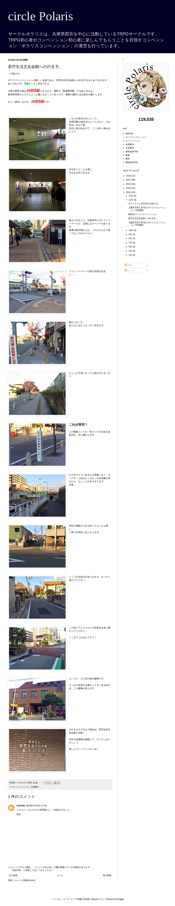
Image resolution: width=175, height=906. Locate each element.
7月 (131, 242)
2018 (129, 176)
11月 (131, 200)
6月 (131, 246)
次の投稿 (13, 875)
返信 (18, 814)
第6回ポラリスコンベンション (142, 214)
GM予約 (129, 133)
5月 (131, 251)
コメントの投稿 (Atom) (24, 880)
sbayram (95, 899)
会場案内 (35, 787)
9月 (131, 234)
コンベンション (23, 787)
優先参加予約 (132, 162)
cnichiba (20, 805)
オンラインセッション (136, 137)
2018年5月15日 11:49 (36, 805)
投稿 (128, 265)
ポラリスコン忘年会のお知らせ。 (144, 203)
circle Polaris (40, 16)
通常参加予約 (132, 151)
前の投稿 (107, 875)
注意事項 (130, 148)
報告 (128, 158)
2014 (129, 192)
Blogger (120, 899)
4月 (131, 255)
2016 (129, 184)
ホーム (60, 875)
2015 (129, 188)
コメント (130, 270)
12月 (131, 196)
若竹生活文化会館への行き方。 (143, 218)
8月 (131, 238)
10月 (131, 230)
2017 (129, 180)
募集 (128, 155)
